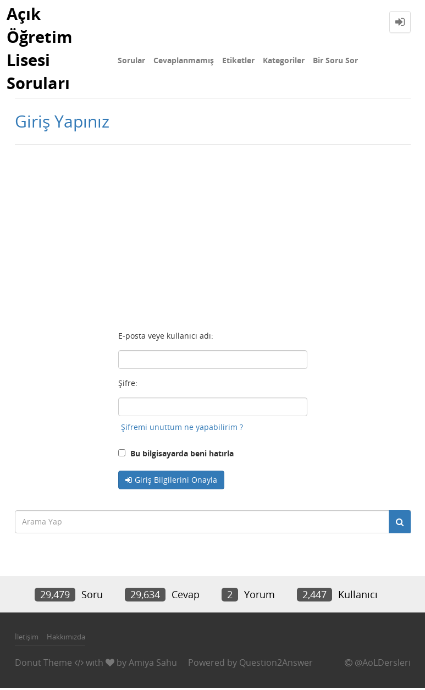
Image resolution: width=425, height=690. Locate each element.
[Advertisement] (212, 234)
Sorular (131, 60)
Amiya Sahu (153, 664)
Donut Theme (43, 664)
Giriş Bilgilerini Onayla (176, 481)
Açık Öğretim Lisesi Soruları (41, 49)
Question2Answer (276, 664)
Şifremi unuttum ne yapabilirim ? (182, 428)
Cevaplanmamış (183, 60)
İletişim (26, 639)
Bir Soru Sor (335, 60)
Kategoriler (284, 60)
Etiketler (238, 60)
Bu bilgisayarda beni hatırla (176, 455)
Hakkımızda (66, 639)
